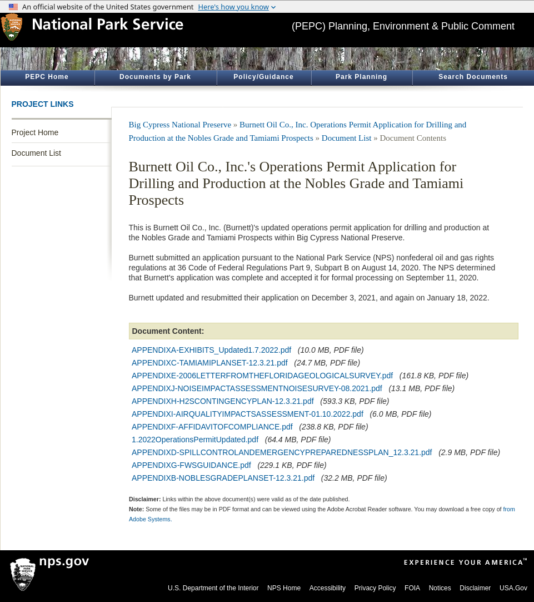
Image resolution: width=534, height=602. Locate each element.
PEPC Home (46, 77)
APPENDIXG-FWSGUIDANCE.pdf (191, 465)
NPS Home (284, 588)
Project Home (35, 132)
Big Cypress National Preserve (180, 124)
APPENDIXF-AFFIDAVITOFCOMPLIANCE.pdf (212, 426)
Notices (440, 588)
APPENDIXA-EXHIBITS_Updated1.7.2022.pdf (211, 350)
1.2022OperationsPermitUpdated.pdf (195, 439)
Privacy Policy (375, 588)
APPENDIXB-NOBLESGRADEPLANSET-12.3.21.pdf (223, 477)
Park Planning (361, 77)
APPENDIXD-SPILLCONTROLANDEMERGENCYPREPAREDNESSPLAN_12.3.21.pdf (282, 452)
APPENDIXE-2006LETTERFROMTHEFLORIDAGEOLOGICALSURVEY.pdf (262, 375)
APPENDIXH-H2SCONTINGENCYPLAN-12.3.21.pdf (223, 401)
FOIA (412, 588)
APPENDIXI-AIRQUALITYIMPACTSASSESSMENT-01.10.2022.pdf (247, 413)
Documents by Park (155, 77)
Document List (36, 153)
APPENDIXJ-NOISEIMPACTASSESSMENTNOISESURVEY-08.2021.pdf (257, 388)
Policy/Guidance (263, 77)
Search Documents (473, 77)
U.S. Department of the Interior (213, 588)
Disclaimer (475, 588)
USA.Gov (513, 588)
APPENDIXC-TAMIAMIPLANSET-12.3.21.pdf (210, 362)
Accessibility (328, 588)
